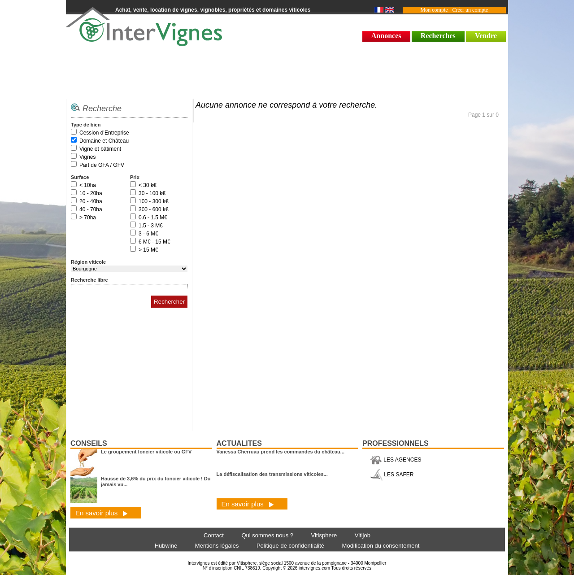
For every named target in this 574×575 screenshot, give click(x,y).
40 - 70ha (90, 209)
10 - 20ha (90, 193)
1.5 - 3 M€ (151, 225)
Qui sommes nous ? (267, 535)
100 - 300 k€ (154, 201)
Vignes (87, 157)
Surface (80, 177)
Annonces (386, 35)
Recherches (438, 35)
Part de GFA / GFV (101, 165)
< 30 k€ (148, 185)
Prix (134, 177)
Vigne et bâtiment (100, 149)
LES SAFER (391, 474)
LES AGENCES (395, 460)
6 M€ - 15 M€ (154, 242)
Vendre (486, 35)
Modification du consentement (381, 545)
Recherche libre (89, 280)
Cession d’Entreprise (104, 133)
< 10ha (87, 185)
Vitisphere (324, 535)
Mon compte (434, 10)
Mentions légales (217, 545)
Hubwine (166, 545)
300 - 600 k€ (154, 209)
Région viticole (88, 262)
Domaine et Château (104, 141)
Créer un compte (470, 10)
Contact (214, 535)
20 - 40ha (90, 201)
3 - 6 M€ (148, 234)
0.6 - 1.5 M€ (153, 217)
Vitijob (362, 535)
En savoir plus (101, 513)
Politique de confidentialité (290, 545)
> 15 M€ (148, 250)
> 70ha (87, 217)
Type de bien (85, 124)
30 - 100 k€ (152, 193)
